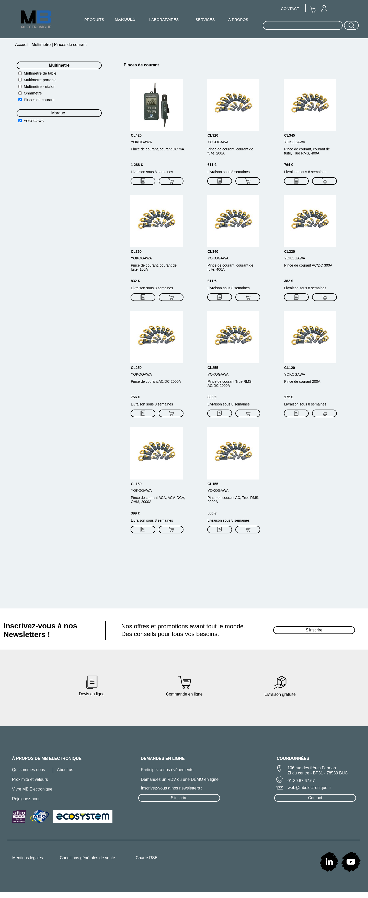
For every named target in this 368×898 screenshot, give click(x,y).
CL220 (289, 251)
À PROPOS (238, 19)
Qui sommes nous (28, 770)
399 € (135, 513)
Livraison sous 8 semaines (152, 172)
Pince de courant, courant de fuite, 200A (230, 151)
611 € (212, 165)
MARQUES (125, 19)
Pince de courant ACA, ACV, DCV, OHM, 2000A (158, 500)
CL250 (136, 368)
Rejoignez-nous (26, 799)
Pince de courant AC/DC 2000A (156, 381)
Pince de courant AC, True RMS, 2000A (233, 500)
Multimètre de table (40, 73)
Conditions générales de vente (87, 858)
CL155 (213, 484)
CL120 (289, 368)
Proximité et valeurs (30, 779)
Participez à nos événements (167, 770)
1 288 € (137, 165)
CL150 (136, 484)
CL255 (213, 368)
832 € (135, 281)
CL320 (213, 135)
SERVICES (205, 19)
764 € (288, 165)
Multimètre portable (40, 80)
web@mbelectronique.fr (309, 787)
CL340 (213, 251)
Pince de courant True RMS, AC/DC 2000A (230, 383)
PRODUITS (94, 19)
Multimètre (41, 44)
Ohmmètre (33, 93)
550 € (212, 513)
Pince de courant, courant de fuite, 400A (230, 267)
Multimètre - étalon (39, 86)
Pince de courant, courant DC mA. (158, 149)
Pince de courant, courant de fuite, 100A (154, 267)
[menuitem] (324, 8)
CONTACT (290, 8)
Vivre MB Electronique (32, 789)
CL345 (289, 135)
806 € (212, 397)
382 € (288, 281)
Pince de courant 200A (302, 381)
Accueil (22, 44)
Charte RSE (146, 858)
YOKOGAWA (34, 121)
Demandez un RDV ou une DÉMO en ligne (179, 779)
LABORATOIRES (164, 19)
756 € (135, 397)
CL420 (136, 135)
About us (65, 770)
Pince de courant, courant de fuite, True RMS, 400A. (307, 151)
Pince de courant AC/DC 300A (308, 265)
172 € (288, 397)
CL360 (136, 251)
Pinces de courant (39, 100)
